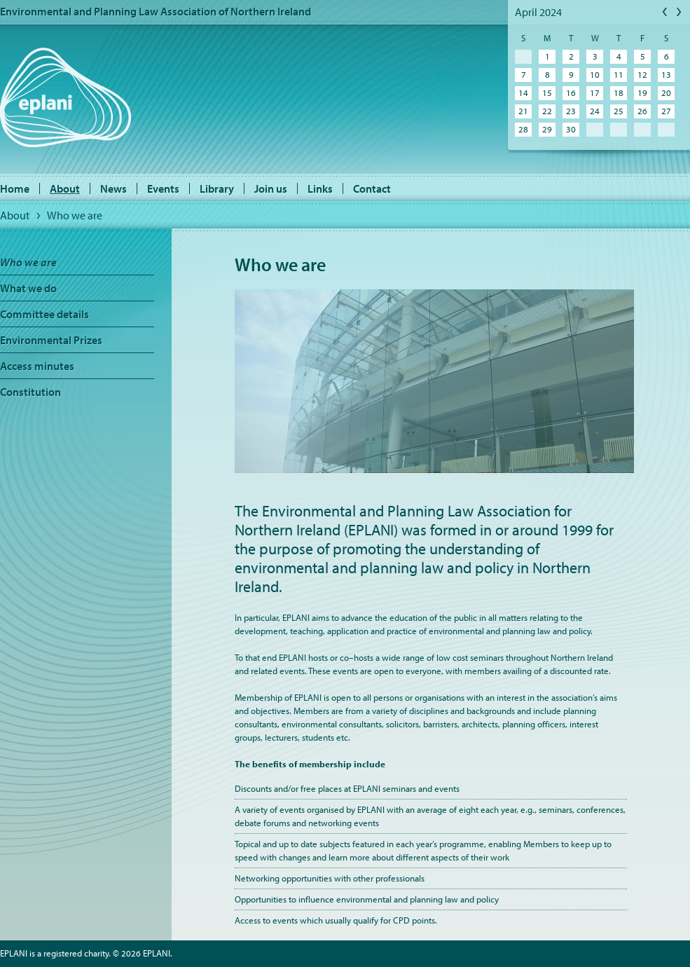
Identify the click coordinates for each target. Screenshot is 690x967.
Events (163, 188)
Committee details (44, 314)
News (113, 188)
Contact (372, 188)
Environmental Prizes (51, 340)
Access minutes (37, 366)
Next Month (679, 12)
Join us (270, 188)
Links (320, 188)
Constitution (30, 392)
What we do (28, 288)
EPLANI (65, 97)
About (65, 188)
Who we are (74, 215)
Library (217, 188)
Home (14, 188)
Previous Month (665, 12)
